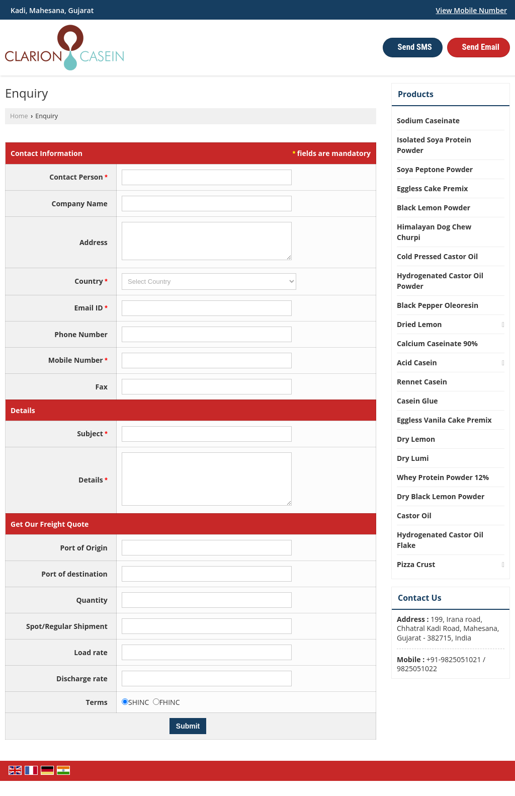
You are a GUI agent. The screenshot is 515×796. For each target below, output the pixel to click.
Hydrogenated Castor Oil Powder (440, 281)
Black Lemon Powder (433, 207)
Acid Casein (417, 362)
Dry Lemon (416, 439)
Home (19, 116)
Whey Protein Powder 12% (443, 477)
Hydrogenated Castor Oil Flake (440, 540)
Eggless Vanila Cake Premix (444, 420)
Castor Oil (414, 515)
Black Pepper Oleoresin (437, 305)
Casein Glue (417, 401)
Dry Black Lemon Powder (440, 496)
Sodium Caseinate (428, 120)
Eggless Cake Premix (432, 188)
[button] (471, 10)
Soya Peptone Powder (435, 169)
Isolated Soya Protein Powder (434, 145)
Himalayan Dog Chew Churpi (434, 232)
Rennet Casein (422, 381)
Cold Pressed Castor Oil (437, 256)
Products (416, 94)
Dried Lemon (419, 324)
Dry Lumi (412, 458)
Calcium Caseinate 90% (437, 343)
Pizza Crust (416, 564)
